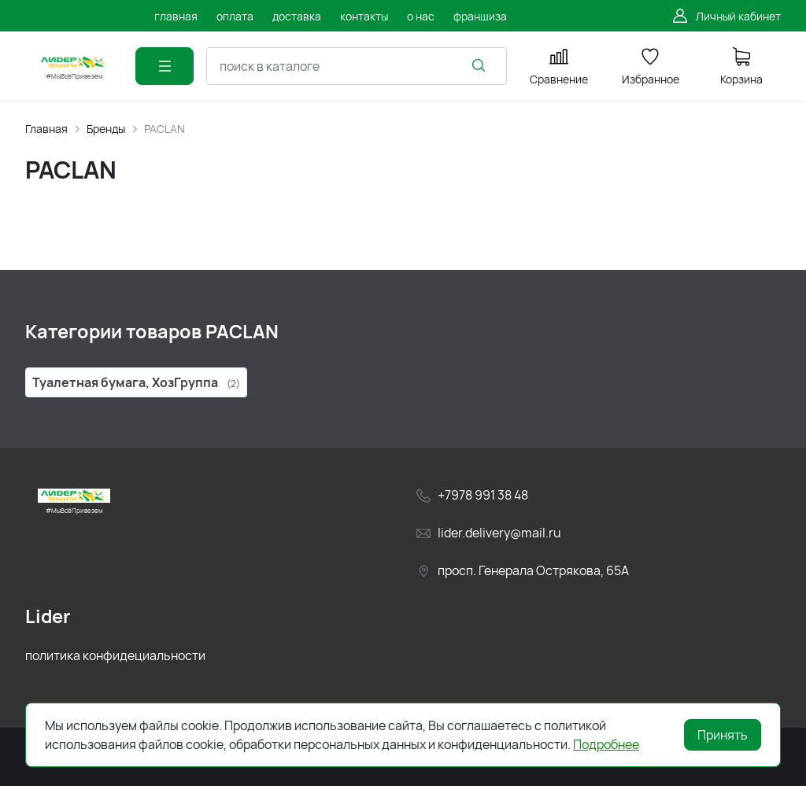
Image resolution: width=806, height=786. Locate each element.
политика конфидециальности (115, 655)
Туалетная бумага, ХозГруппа (136, 382)
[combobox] (356, 66)
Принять (722, 735)
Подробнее (606, 744)
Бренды (106, 128)
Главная (46, 128)
